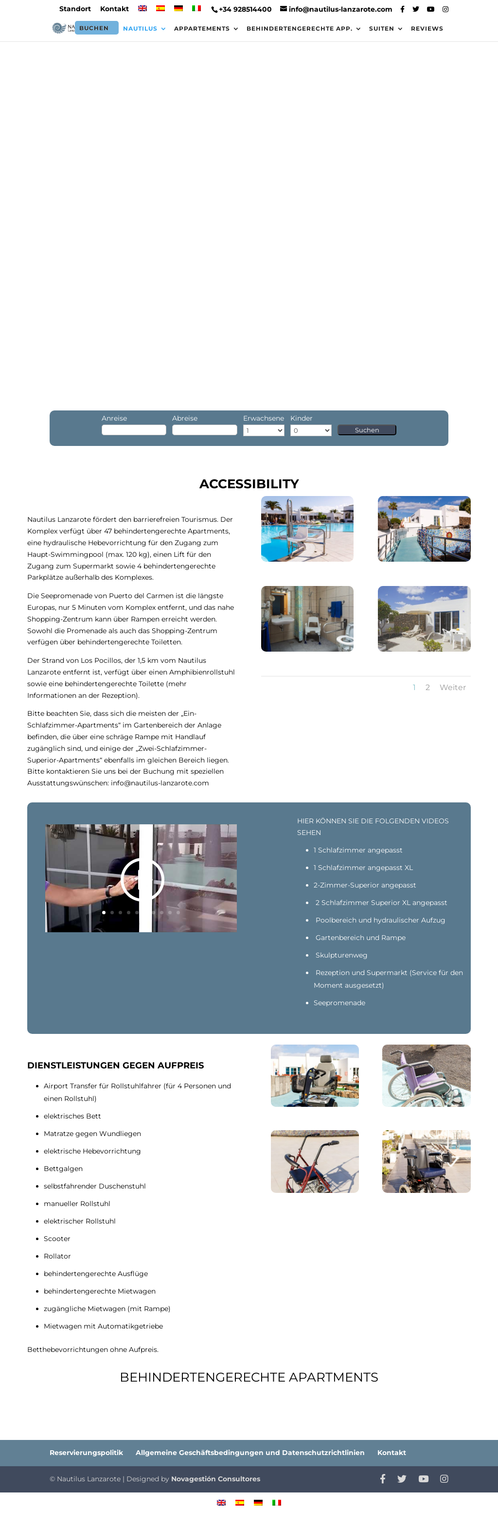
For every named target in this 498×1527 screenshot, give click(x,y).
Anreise (114, 418)
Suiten (381, 28)
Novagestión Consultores (215, 1478)
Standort (75, 9)
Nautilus (140, 28)
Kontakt (114, 9)
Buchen (94, 28)
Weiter (453, 687)
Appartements (202, 28)
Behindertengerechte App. (300, 28)
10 (178, 912)
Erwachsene (263, 418)
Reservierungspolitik (86, 1452)
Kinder (301, 418)
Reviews (427, 28)
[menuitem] (142, 11)
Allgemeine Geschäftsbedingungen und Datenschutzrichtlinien (250, 1452)
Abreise (184, 418)
